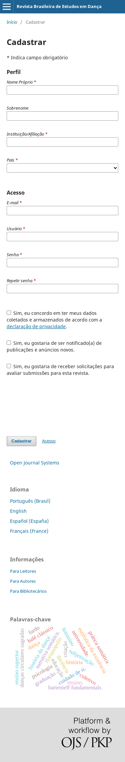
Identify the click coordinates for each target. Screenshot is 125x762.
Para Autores (23, 581)
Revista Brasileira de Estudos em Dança (59, 6)
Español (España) (29, 521)
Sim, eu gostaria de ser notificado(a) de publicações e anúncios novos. (54, 346)
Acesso (49, 441)
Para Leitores (23, 571)
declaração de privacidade (36, 326)
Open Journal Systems (34, 462)
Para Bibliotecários (28, 591)
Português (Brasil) (30, 501)
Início (12, 22)
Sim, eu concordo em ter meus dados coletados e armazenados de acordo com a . (54, 320)
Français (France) (29, 531)
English (18, 511)
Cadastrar (21, 440)
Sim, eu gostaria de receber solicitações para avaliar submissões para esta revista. (60, 369)
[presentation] (57, 406)
